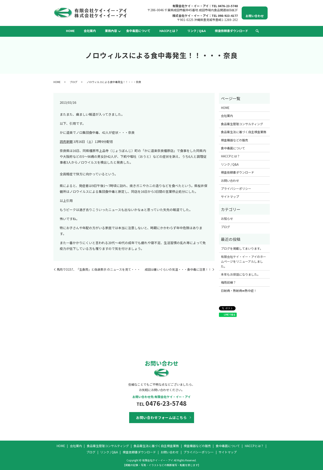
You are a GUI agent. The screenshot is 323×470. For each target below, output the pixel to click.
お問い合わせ (230, 180)
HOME (70, 31)
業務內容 (111, 31)
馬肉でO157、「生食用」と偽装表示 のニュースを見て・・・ (98, 269)
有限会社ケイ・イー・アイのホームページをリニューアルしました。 (243, 261)
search (257, 31)
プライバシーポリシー (236, 188)
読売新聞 (66, 141)
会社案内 (90, 31)
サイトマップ (230, 196)
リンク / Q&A (196, 31)
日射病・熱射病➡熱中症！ (239, 290)
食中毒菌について (138, 31)
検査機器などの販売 (234, 140)
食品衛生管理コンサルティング (242, 124)
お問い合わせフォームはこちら (161, 417)
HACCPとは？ (168, 31)
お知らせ (227, 218)
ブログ (73, 82)
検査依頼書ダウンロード (231, 31)
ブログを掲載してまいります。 (242, 248)
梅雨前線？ (228, 282)
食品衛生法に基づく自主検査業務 (243, 132)
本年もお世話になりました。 (240, 274)
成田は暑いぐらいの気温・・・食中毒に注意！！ (178, 269)
